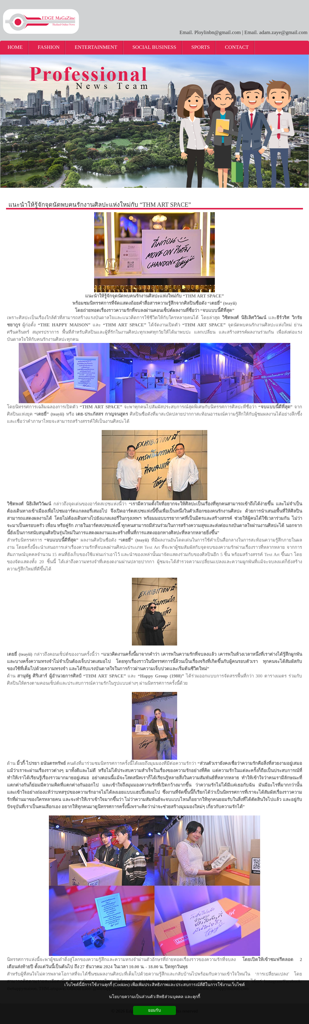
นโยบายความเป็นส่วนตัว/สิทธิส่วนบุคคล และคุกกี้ (154, 996)
